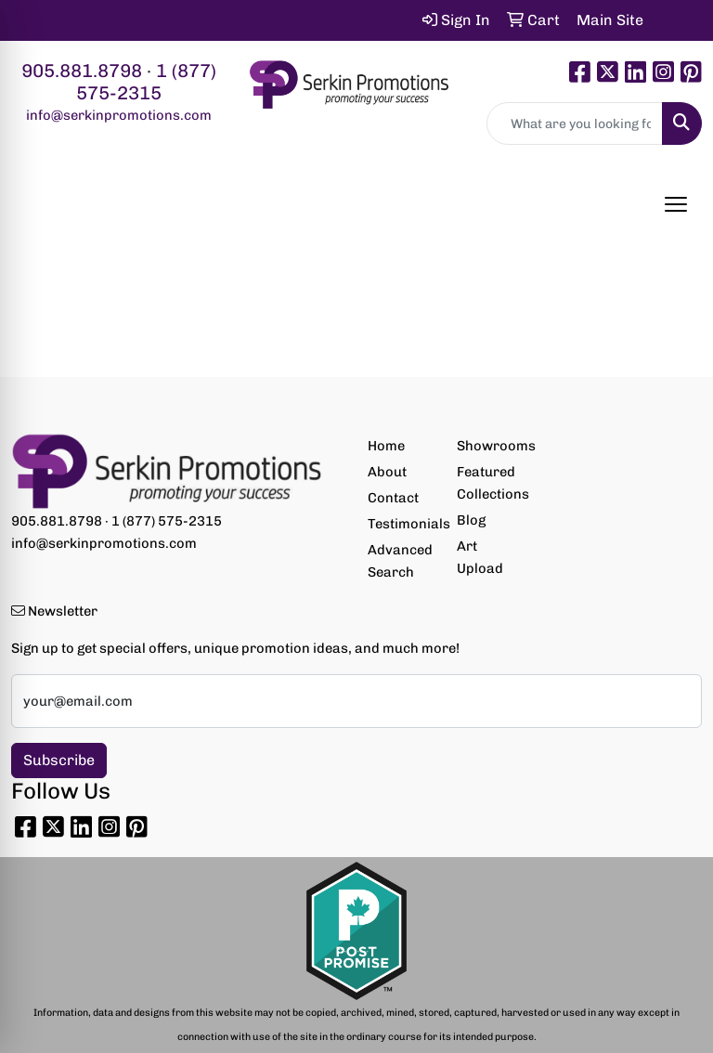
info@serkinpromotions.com (119, 115)
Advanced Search (400, 560)
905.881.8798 (81, 70)
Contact (393, 497)
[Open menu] (675, 204)
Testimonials (401, 523)
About (387, 471)
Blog (471, 520)
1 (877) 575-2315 (146, 81)
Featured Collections (490, 482)
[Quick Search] (574, 123)
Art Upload (480, 557)
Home (386, 445)
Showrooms (490, 445)
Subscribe (59, 760)
